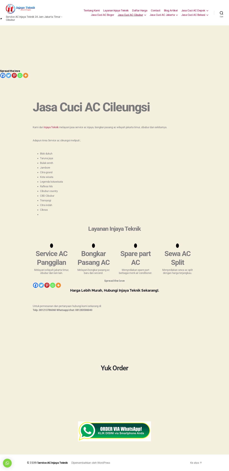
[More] (25, 75)
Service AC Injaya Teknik (52, 462)
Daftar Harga (139, 10)
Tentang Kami (92, 10)
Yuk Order (114, 368)
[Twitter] (8, 75)
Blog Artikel (171, 10)
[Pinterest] (14, 75)
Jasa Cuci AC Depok (193, 10)
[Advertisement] (114, 47)
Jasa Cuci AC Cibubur (130, 14)
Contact (155, 10)
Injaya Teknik (51, 127)
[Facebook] (2, 75)
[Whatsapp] (19, 75)
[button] (7, 463)
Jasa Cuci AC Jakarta (162, 14)
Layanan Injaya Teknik (116, 10)
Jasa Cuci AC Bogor (102, 14)
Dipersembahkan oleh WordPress (91, 462)
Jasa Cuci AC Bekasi (193, 14)
